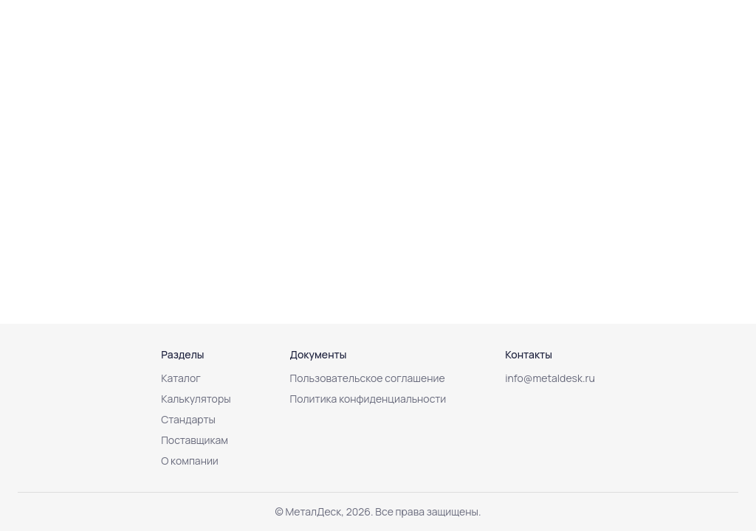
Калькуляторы (195, 399)
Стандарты (188, 419)
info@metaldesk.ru (550, 378)
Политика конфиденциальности (368, 399)
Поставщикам (194, 440)
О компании (190, 461)
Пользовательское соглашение (367, 378)
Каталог (181, 378)
